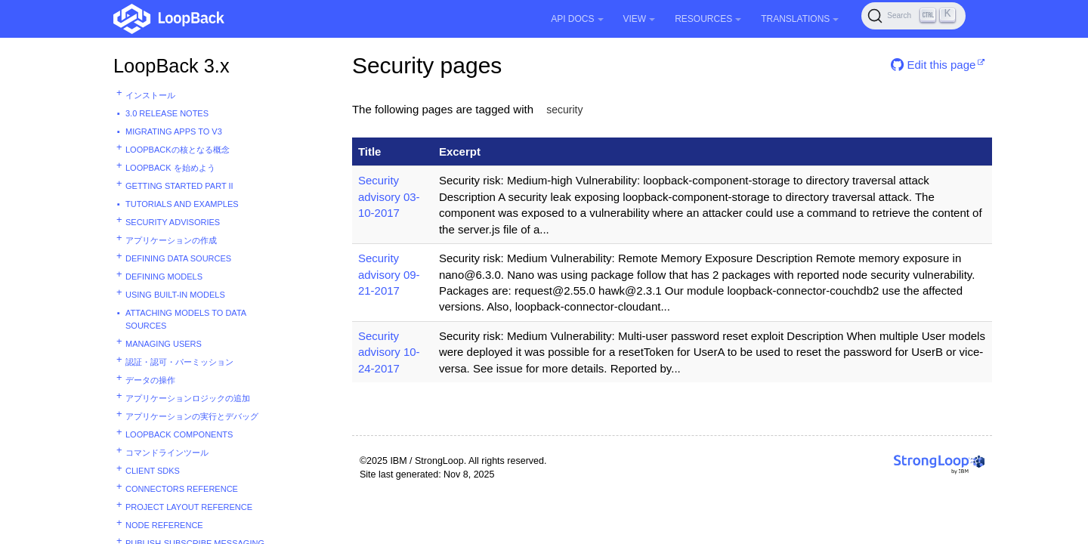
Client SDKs (152, 470)
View (639, 19)
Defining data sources (178, 258)
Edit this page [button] (933, 64)
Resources (708, 19)
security (564, 110)
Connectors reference (181, 488)
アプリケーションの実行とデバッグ (191, 416)
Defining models (163, 276)
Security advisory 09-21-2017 (389, 274)
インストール (150, 95)
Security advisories (172, 222)
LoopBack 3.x (171, 65)
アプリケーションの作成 (171, 240)
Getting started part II (179, 185)
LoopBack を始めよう (170, 167)
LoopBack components (179, 434)
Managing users (163, 343)
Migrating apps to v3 (173, 131)
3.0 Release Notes (167, 113)
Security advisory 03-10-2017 (389, 196)
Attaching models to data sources (185, 319)
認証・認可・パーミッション (179, 361)
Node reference (164, 525)
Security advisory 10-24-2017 (389, 352)
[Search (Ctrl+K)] (913, 15)
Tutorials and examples (182, 204)
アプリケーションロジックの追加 (187, 398)
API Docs (577, 19)
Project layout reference (188, 507)
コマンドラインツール (167, 452)
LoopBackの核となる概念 (177, 149)
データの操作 (150, 380)
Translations (800, 19)
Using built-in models (175, 294)
